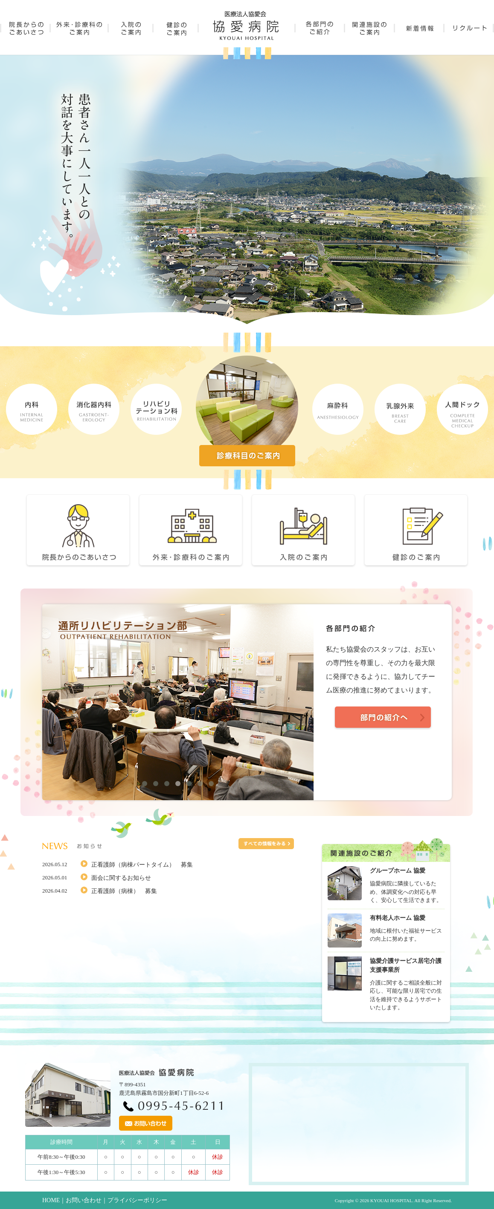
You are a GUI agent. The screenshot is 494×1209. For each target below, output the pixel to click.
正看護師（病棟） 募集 (124, 891)
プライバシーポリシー (137, 1200)
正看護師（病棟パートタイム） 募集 (142, 865)
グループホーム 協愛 (397, 870)
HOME (51, 1200)
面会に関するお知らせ (121, 878)
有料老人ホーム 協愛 (397, 918)
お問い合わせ (84, 1200)
